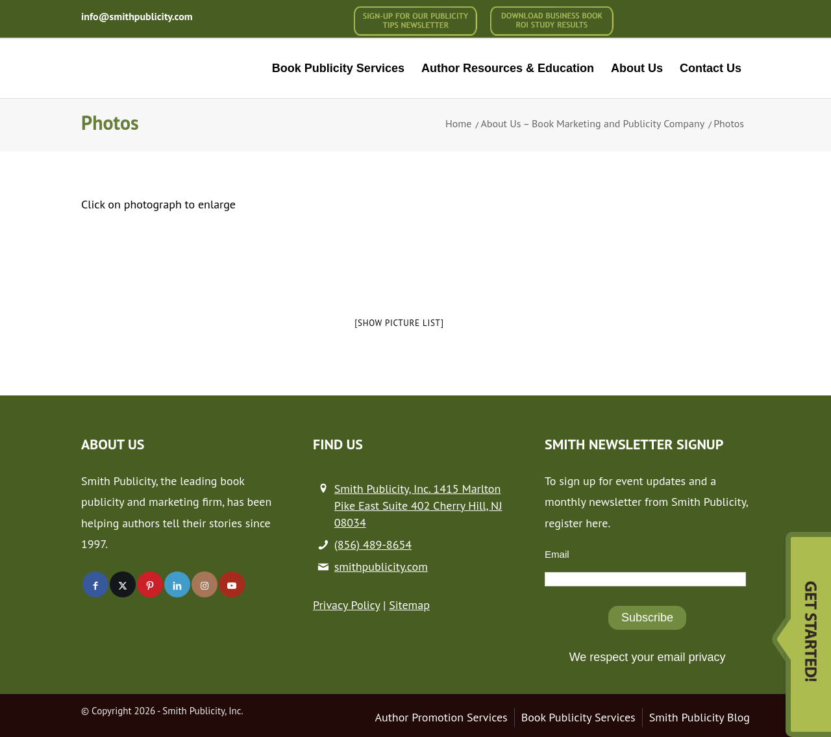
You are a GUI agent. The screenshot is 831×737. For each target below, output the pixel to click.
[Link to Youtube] (232, 584)
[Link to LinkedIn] (177, 584)
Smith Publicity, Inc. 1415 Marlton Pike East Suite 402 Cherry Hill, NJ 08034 (418, 505)
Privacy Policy (346, 604)
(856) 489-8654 (373, 544)
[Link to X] (123, 584)
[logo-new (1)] (169, 68)
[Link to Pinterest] (150, 584)
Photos (110, 122)
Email (557, 554)
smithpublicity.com (381, 566)
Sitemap (409, 604)
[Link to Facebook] (95, 584)
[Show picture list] (398, 323)
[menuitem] (415, 21)
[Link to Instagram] (204, 584)
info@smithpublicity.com (137, 16)
